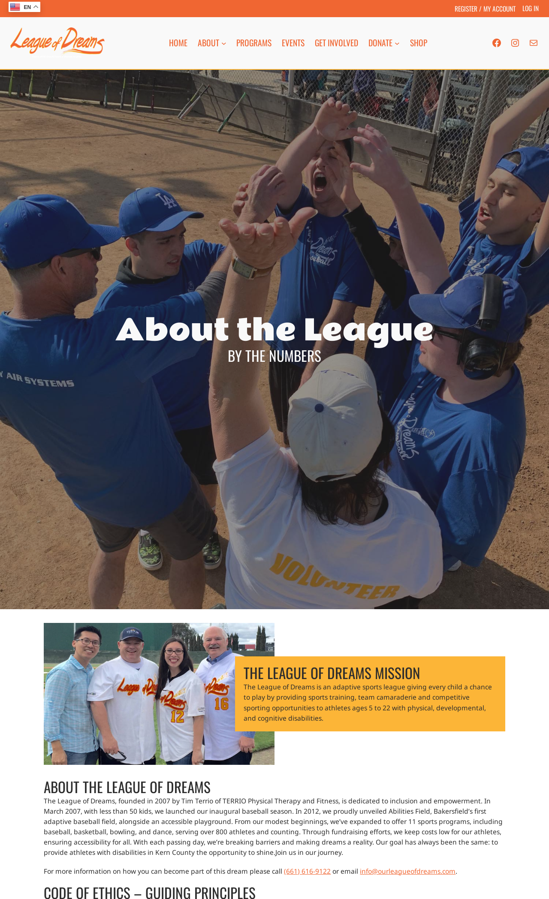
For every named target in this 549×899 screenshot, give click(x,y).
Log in (530, 8)
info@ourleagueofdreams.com (407, 871)
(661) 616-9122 (307, 871)
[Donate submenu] (397, 42)
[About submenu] (223, 42)
